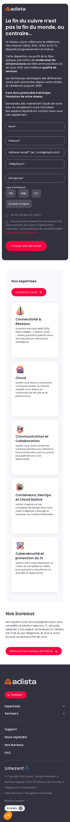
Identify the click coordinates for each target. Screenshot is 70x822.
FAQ (8, 753)
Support (11, 729)
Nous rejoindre (16, 737)
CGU (29, 782)
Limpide (19, 800)
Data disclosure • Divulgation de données (28, 793)
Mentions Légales (14, 782)
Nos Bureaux (14, 745)
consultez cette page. (20, 232)
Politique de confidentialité (20, 787)
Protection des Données (48, 782)
